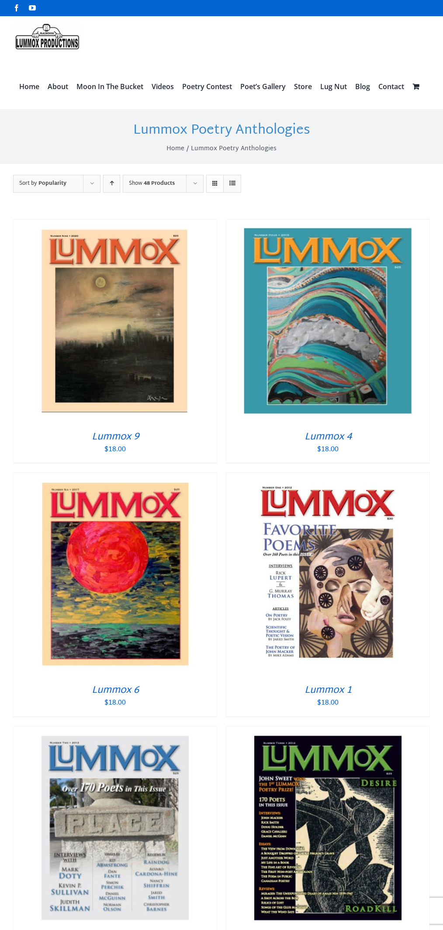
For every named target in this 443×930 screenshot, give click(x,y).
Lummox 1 (328, 690)
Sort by (42, 183)
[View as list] (232, 183)
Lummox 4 (328, 437)
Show (152, 183)
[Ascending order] (111, 184)
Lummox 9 (115, 437)
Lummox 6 (115, 690)
